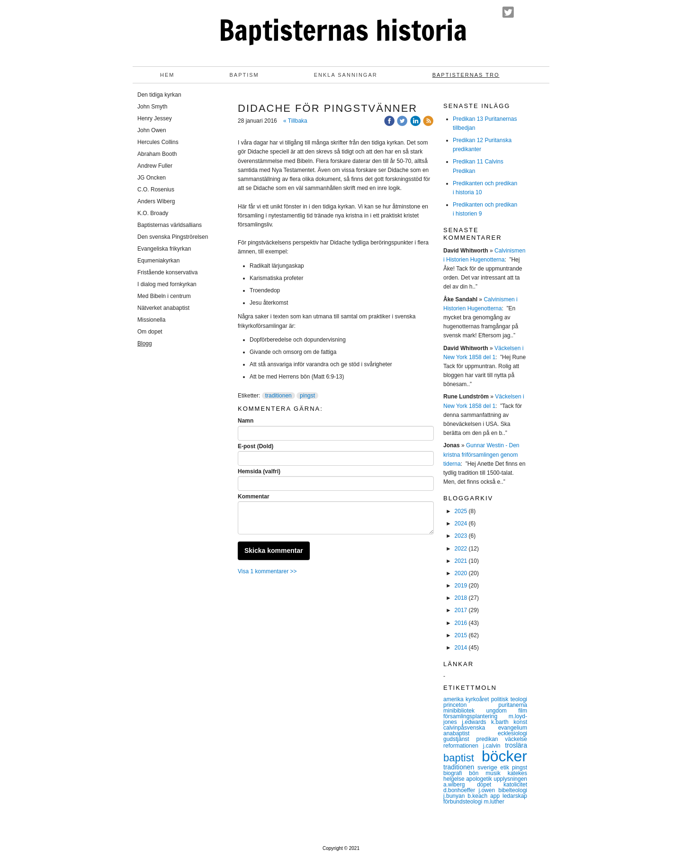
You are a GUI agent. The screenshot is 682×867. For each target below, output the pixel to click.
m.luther (494, 801)
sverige (488, 767)
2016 (461, 623)
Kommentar (253, 496)
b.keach (478, 796)
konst (520, 722)
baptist (462, 758)
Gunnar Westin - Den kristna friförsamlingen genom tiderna (481, 454)
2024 (461, 523)
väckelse (516, 739)
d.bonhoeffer (460, 790)
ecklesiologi (512, 733)
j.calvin (494, 745)
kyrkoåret (478, 699)
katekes (517, 773)
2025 (461, 511)
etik (506, 767)
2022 (461, 548)
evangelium (512, 727)
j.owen (488, 790)
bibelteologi (512, 790)
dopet (490, 784)
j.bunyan (455, 796)
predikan (490, 739)
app (496, 796)
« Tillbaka (295, 120)
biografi (456, 773)
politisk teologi (509, 699)
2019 (461, 585)
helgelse (454, 779)
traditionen (278, 395)
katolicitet (515, 784)
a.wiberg (460, 784)
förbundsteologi (463, 801)
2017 (461, 610)
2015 (461, 635)
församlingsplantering (476, 716)
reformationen (463, 745)
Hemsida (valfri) (259, 471)
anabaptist (470, 733)
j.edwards (476, 722)
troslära (516, 745)
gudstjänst (459, 739)
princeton (470, 705)
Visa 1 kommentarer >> (267, 571)
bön (477, 773)
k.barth (502, 722)
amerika (454, 699)
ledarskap (515, 796)
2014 (461, 647)
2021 (461, 561)
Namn (245, 420)
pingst (307, 395)
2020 (461, 573)
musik (496, 773)
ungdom (502, 710)
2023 (461, 536)
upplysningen (510, 779)
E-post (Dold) (255, 446)
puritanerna (512, 705)
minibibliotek (464, 710)
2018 (461, 598)
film (522, 710)
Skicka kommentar (273, 550)
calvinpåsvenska (470, 727)
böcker (504, 756)
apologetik (480, 779)
